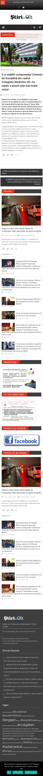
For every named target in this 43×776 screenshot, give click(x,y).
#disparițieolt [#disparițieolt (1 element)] (35, 728)
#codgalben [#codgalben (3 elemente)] (25, 725)
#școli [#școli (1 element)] (14, 754)
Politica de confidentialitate (20, 624)
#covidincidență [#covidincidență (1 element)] (14, 728)
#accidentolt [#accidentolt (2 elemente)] (19, 711)
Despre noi (6, 624)
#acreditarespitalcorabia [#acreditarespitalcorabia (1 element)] (27, 716)
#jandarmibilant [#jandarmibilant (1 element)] (7, 733)
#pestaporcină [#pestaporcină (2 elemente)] (29, 738)
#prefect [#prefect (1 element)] (39, 739)
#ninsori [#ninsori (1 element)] (24, 736)
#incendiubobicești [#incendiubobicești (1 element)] (16, 731)
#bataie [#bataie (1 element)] (40, 720)
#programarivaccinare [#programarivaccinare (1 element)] (8, 743)
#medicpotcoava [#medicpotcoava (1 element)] (16, 736)
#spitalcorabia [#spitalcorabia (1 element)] (26, 747)
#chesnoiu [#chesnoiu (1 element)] (14, 725)
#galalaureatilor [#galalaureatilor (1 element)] (6, 731)
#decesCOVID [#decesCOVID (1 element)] (27, 728)
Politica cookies (31, 772)
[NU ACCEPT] (40, 769)
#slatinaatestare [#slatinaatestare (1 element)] (37, 743)
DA (9, 772)
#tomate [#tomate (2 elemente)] (7, 751)
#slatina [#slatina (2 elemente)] (27, 742)
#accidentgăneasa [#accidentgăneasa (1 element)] (7, 712)
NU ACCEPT (18, 772)
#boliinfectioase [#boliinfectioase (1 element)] (6, 725)
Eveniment (6, 223)
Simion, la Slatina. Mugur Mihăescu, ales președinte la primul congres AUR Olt (28, 301)
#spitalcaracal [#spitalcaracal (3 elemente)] (12, 747)
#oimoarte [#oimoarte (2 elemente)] (8, 738)
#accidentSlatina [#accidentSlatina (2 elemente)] (11, 715)
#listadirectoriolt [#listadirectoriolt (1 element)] (16, 733)
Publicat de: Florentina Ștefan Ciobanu (13, 95)
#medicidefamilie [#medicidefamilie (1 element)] (7, 736)
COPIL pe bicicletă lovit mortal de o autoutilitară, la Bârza (20, 172)
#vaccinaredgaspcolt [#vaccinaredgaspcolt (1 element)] (28, 751)
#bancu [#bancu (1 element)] (18, 720)
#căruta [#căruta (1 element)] (21, 728)
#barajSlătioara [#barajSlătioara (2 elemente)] (29, 720)
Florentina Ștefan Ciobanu (27, 235)
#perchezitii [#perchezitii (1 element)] (17, 739)
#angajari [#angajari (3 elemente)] (9, 720)
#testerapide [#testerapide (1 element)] (34, 747)
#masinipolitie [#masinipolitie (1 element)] (30, 733)
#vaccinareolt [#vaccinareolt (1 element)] (37, 751)
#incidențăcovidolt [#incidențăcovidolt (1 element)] (37, 731)
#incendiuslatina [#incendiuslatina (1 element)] (27, 731)
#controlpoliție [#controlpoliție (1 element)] (6, 728)
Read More (6, 254)
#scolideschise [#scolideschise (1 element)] (19, 743)
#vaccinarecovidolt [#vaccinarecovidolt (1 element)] (17, 751)
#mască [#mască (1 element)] (23, 733)
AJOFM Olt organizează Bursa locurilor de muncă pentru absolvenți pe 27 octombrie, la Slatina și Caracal (23, 182)
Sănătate (3, 63)
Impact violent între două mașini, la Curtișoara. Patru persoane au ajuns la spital (28, 37)
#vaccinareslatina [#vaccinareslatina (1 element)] (7, 754)
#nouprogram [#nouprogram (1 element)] (30, 736)
